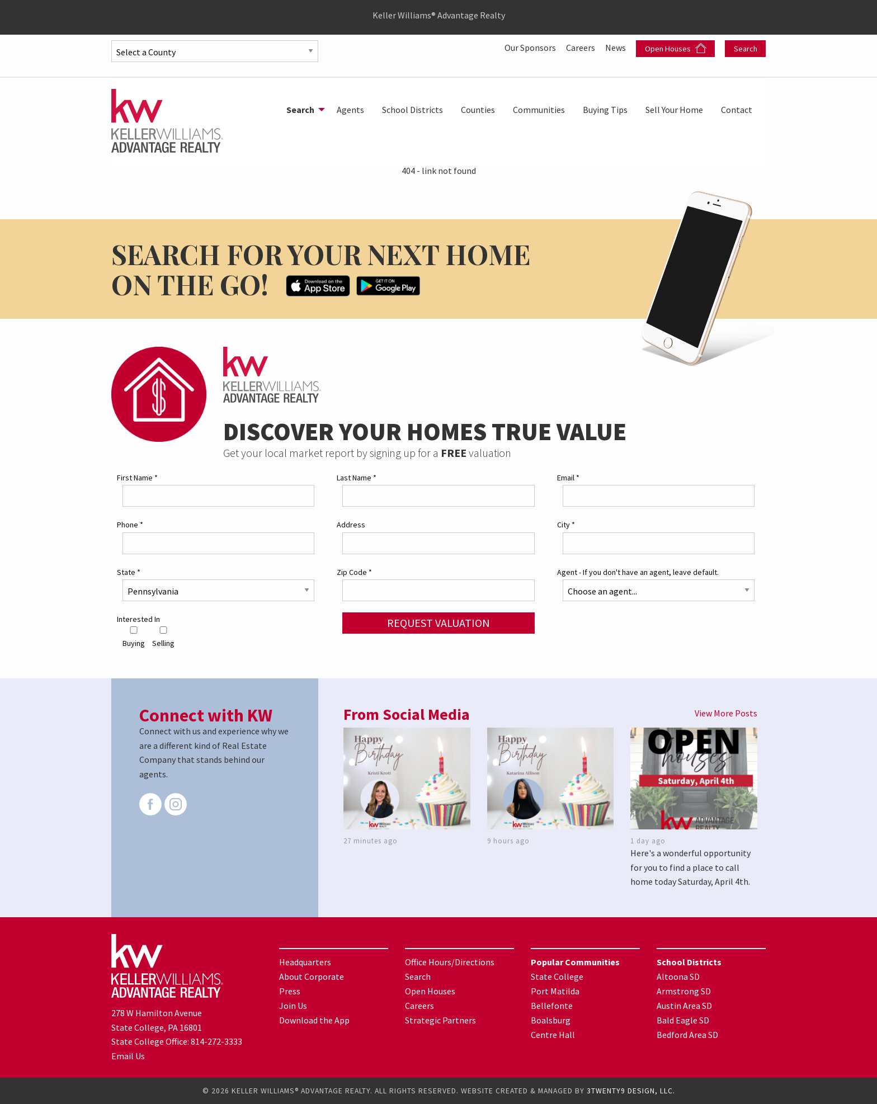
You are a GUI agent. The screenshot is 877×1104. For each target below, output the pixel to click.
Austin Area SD (684, 1005)
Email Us (128, 1055)
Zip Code (354, 572)
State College (557, 976)
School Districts (412, 109)
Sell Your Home (674, 109)
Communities (539, 109)
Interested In (138, 619)
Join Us (293, 1005)
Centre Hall (553, 1034)
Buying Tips (605, 109)
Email (568, 478)
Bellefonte (552, 1005)
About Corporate (311, 976)
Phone (130, 525)
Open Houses (675, 48)
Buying (133, 637)
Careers (581, 47)
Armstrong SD (684, 991)
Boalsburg (550, 1020)
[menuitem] (302, 109)
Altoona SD (678, 976)
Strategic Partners (440, 1020)
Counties (478, 109)
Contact (736, 109)
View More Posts (726, 713)
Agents (350, 109)
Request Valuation (438, 623)
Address (351, 525)
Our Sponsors (531, 47)
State (128, 572)
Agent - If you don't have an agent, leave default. (638, 572)
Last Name (356, 478)
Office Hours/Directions (449, 962)
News (616, 47)
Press (289, 991)
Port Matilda (555, 991)
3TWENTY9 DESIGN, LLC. (631, 1091)
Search (745, 49)
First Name (137, 478)
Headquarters (305, 962)
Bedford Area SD (687, 1034)
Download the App (314, 1020)
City (566, 525)
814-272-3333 (216, 1041)
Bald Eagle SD (683, 1020)
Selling (163, 637)
